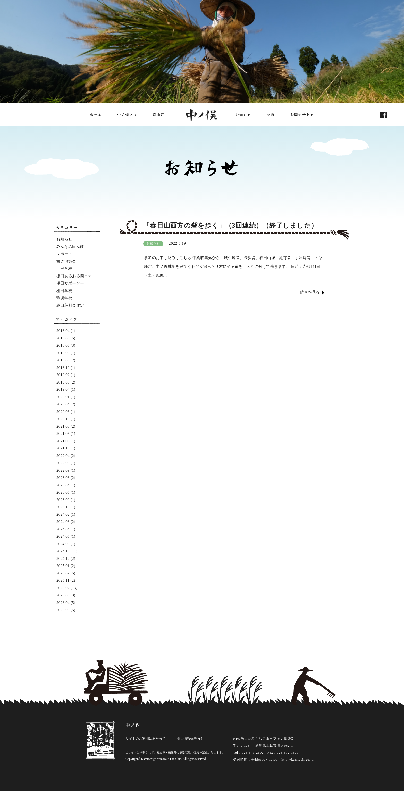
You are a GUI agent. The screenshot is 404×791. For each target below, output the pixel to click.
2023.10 (63, 507)
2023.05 (63, 492)
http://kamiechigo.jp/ (298, 759)
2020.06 (63, 412)
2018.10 (63, 367)
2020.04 (63, 404)
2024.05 (63, 536)
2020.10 (63, 419)
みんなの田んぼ (70, 247)
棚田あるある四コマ (74, 276)
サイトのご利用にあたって (145, 738)
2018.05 (63, 338)
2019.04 (63, 389)
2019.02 (63, 375)
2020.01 (63, 397)
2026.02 (63, 588)
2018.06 (63, 345)
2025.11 (62, 580)
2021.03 (63, 426)
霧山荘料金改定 (70, 305)
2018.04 (63, 331)
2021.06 (63, 441)
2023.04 (63, 485)
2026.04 (63, 603)
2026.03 (63, 595)
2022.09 (63, 470)
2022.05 (63, 463)
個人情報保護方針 (190, 738)
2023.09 (63, 500)
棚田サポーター (70, 283)
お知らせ (64, 239)
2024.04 (63, 529)
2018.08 (63, 353)
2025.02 (63, 573)
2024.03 (63, 522)
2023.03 (63, 478)
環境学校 (64, 298)
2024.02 (63, 514)
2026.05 (63, 610)
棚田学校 (64, 291)
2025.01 (63, 566)
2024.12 (63, 558)
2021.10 (63, 448)
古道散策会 (66, 261)
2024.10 (63, 551)
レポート (64, 254)
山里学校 (64, 269)
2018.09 (63, 360)
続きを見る (309, 292)
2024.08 (63, 544)
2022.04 (63, 456)
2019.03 (63, 382)
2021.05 (63, 433)
